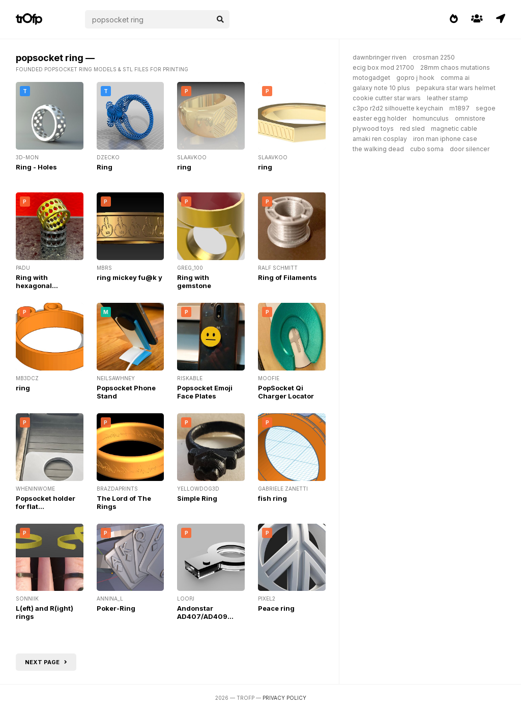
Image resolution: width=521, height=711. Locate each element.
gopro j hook (415, 77)
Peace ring (276, 608)
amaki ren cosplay (380, 139)
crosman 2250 (434, 57)
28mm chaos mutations (455, 67)
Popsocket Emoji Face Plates (205, 392)
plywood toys (373, 128)
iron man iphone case (445, 139)
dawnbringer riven (380, 57)
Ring (104, 167)
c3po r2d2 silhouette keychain (398, 108)
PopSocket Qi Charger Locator (286, 392)
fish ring (272, 498)
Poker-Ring (116, 608)
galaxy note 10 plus (381, 88)
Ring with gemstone (194, 281)
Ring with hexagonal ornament (34, 285)
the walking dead (378, 149)
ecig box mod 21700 (383, 67)
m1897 (459, 108)
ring (184, 167)
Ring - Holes (36, 167)
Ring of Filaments (287, 277)
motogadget (371, 77)
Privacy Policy (284, 698)
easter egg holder (380, 118)
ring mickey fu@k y (129, 277)
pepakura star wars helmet (456, 88)
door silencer (469, 149)
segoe (486, 108)
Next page (46, 662)
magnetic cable (454, 128)
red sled (412, 128)
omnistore (470, 118)
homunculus (431, 118)
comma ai (455, 77)
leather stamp (447, 98)
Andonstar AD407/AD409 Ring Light (202, 616)
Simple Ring (197, 498)
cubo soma (427, 149)
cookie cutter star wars (387, 98)
